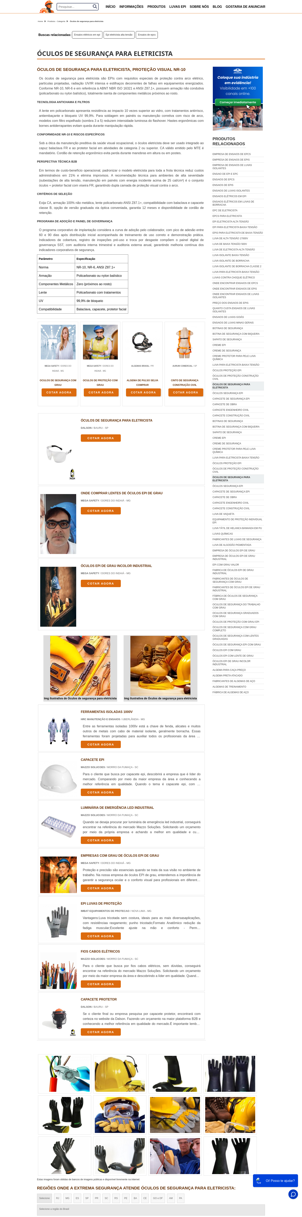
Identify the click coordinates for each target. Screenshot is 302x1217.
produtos (156, 6)
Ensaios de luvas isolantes (231, 190)
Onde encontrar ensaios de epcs (235, 283)
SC (106, 1198)
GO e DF (158, 1198)
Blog (217, 6)
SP (87, 1198)
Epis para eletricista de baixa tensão (238, 232)
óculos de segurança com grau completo (234, 629)
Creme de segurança (227, 350)
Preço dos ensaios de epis (230, 303)
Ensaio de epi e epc (225, 174)
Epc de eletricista (225, 210)
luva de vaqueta (223, 514)
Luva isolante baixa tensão (231, 255)
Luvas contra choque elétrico (234, 277)
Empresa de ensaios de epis (231, 159)
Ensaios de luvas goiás (228, 317)
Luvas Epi (177, 6)
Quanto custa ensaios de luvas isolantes (234, 310)
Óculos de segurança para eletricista (231, 386)
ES (77, 1198)
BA (135, 1198)
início (110, 6)
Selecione (44, 1198)
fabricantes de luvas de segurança (237, 539)
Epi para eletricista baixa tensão (235, 227)
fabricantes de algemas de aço (234, 681)
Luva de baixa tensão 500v (230, 244)
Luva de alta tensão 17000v (230, 238)
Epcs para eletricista (227, 216)
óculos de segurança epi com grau (237, 644)
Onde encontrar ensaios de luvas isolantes (236, 296)
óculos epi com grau (227, 650)
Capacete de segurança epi (231, 398)
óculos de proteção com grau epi (236, 621)
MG (67, 1198)
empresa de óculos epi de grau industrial (234, 558)
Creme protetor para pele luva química (234, 358)
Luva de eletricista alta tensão (234, 249)
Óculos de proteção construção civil (236, 377)
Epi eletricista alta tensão (119, 34)
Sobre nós (199, 6)
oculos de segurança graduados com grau (236, 615)
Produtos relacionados (229, 141)
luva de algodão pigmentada (232, 545)
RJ (57, 1198)
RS (116, 1198)
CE (145, 1198)
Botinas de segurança (228, 328)
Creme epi (219, 345)
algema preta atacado (228, 675)
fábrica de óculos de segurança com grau (235, 598)
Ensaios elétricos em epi (87, 34)
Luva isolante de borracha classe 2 (237, 266)
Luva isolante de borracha (231, 260)
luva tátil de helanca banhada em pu (237, 528)
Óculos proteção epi (227, 370)
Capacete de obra (225, 404)
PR (96, 1198)
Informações (131, 6)
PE (125, 1198)
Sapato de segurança (227, 339)
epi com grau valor (226, 564)
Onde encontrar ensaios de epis (235, 288)
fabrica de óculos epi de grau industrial (233, 572)
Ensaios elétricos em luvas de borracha (233, 203)
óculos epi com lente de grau (233, 655)
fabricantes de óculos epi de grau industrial (236, 589)
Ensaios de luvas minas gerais (233, 322)
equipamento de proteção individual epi (237, 521)
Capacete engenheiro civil (231, 410)
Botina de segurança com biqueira (236, 334)
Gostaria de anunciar (245, 6)
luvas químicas (223, 533)
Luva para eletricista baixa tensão (236, 272)
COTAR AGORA (59, 392)
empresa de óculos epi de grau (234, 550)
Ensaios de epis (223, 185)
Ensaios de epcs (147, 34)
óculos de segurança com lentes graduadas (236, 637)
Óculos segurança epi (228, 393)
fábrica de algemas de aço (231, 692)
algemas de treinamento (229, 686)
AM (171, 1198)
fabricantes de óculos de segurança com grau (230, 580)
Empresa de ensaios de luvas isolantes (232, 167)
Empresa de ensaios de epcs (232, 154)
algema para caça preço (229, 670)
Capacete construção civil (231, 415)
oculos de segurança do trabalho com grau (236, 606)
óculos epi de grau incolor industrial (231, 663)
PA (180, 1198)
